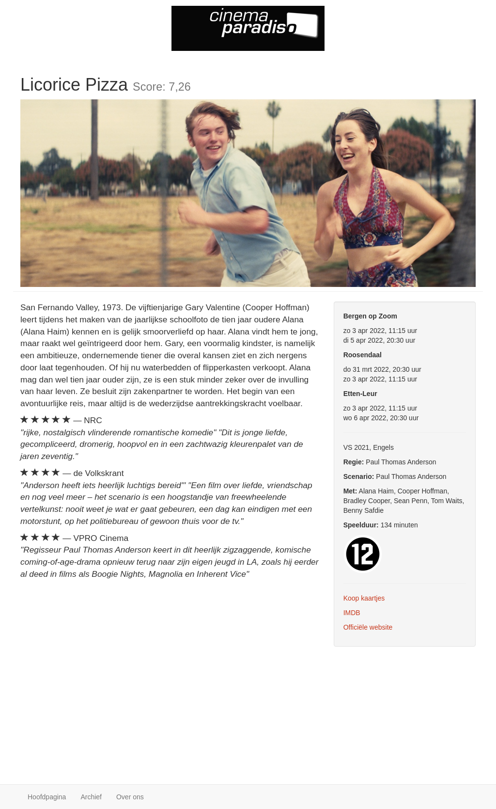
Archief (91, 797)
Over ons (130, 797)
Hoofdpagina (47, 797)
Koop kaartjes (364, 598)
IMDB (351, 613)
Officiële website (368, 627)
